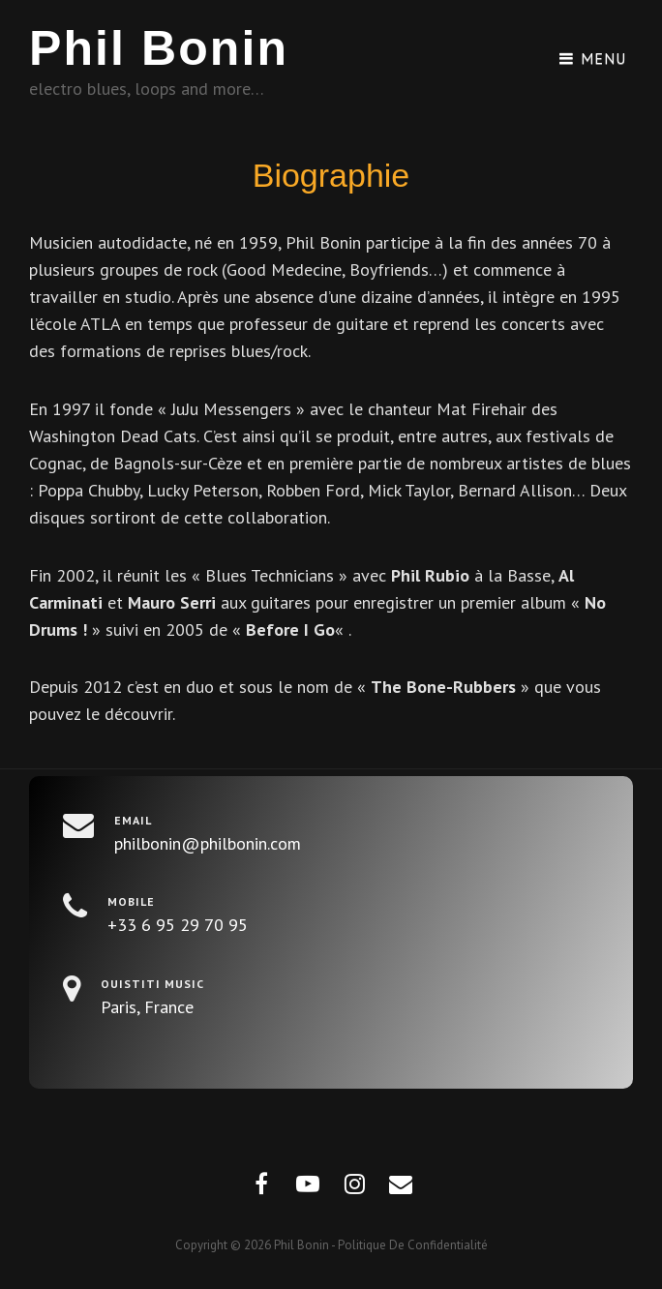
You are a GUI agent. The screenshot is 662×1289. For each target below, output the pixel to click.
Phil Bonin (158, 48)
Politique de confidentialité (413, 1245)
